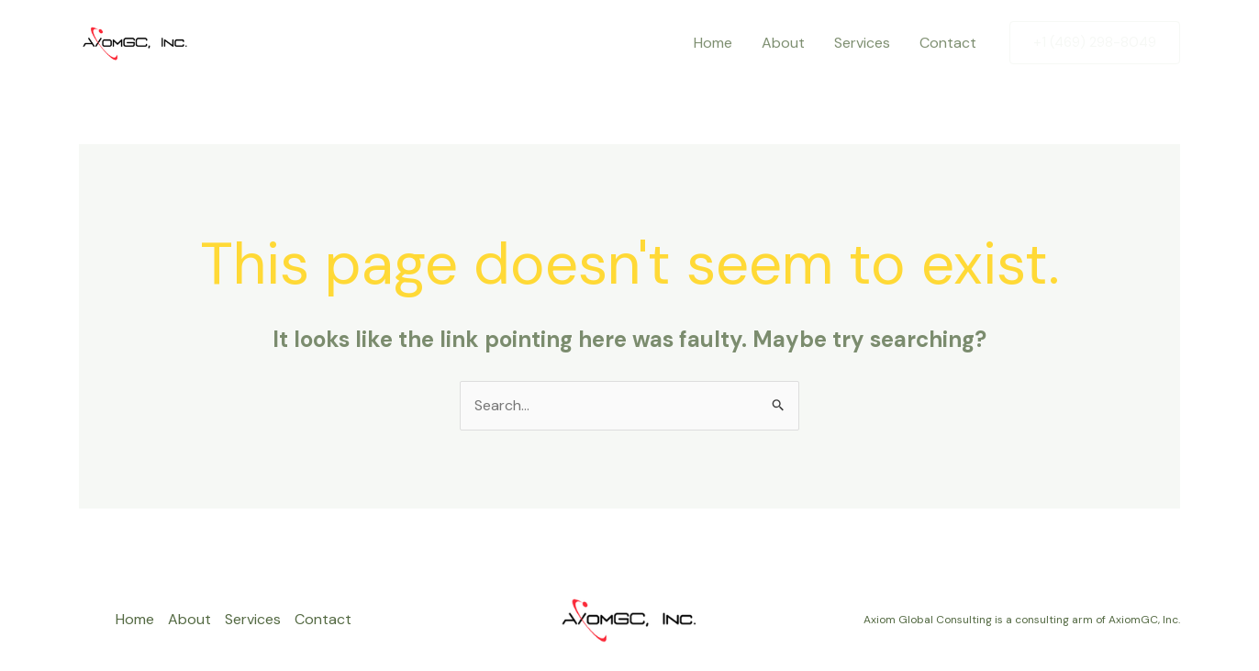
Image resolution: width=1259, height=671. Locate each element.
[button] (1094, 42)
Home (713, 42)
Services (862, 42)
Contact (947, 42)
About (783, 42)
